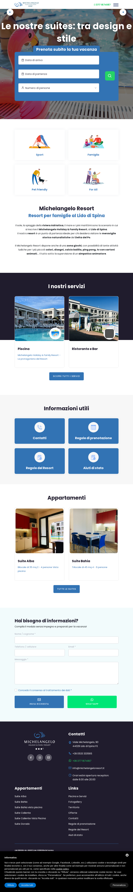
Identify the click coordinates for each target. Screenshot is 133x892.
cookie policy (62, 869)
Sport (39, 155)
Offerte (72, 812)
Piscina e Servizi (77, 796)
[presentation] (10, 12)
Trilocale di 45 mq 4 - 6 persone (89, 567)
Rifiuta (103, 885)
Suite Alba (26, 561)
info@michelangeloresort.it (88, 768)
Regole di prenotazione (93, 438)
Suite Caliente (23, 812)
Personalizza (13, 885)
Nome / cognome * (25, 633)
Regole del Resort (39, 468)
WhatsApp (92, 701)
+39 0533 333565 (82, 753)
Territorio (73, 807)
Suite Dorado (22, 824)
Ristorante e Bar (85, 348)
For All (93, 189)
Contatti (40, 438)
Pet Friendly (40, 189)
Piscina (24, 348)
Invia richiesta (39, 701)
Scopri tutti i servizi (66, 376)
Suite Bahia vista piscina (28, 807)
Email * (72, 646)
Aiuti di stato (93, 468)
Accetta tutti (120, 885)
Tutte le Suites (66, 588)
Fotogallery (75, 801)
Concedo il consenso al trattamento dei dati (44, 690)
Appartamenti (29, 788)
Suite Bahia (81, 561)
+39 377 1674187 (82, 760)
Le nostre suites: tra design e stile (66, 32)
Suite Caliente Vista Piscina (30, 818)
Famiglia (93, 155)
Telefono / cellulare (25, 646)
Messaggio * (21, 659)
